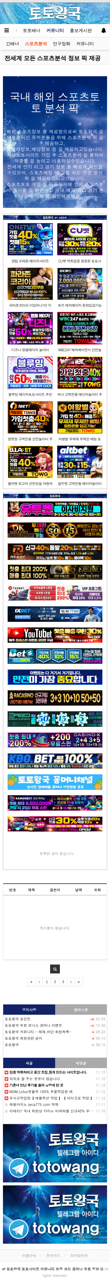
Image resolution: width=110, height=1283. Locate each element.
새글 (29, 1062)
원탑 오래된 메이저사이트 (30, 260)
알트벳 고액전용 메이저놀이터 (79, 483)
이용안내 (29, 1255)
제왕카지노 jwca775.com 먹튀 (32, 1104)
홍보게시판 (81, 30)
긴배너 (12, 43)
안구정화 (61, 43)
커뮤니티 (55, 30)
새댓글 (81, 1062)
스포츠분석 (36, 43)
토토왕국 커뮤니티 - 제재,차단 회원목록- (38, 1031)
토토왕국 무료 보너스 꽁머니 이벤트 (33, 1025)
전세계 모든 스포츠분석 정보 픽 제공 (52, 58)
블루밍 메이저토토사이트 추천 (30, 394)
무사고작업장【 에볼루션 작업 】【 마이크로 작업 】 (49, 1097)
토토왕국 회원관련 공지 (23, 1038)
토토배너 (31, 30)
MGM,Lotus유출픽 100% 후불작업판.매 (39, 1091)
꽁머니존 (81, 1009)
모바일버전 (79, 1255)
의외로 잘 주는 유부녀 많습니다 (32, 1078)
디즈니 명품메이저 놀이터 (30, 349)
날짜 (78, 889)
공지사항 (29, 1009)
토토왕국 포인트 (18, 1018)
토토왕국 (12, 1044)
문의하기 (53, 1255)
